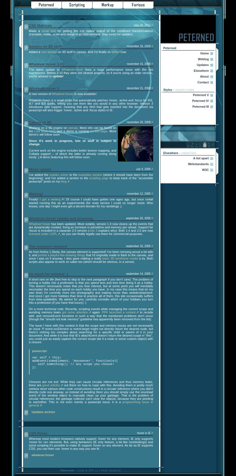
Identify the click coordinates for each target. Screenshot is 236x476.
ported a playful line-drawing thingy (61, 255)
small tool (49, 31)
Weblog (203, 59)
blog (64, 181)
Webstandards (198, 164)
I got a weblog (50, 199)
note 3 (93, 230)
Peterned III (200, 106)
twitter (116, 52)
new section (49, 52)
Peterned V (201, 95)
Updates (203, 65)
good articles (51, 385)
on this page (98, 131)
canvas (73, 127)
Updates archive (43, 412)
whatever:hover (43, 455)
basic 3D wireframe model (120, 258)
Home (204, 53)
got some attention (75, 312)
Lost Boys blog (44, 131)
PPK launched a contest (119, 312)
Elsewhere (201, 70)
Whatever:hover (72, 69)
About (204, 76)
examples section (90, 174)
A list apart (201, 158)
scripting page (98, 178)
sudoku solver (58, 174)
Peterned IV (200, 100)
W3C (205, 169)
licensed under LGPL (43, 234)
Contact (203, 82)
